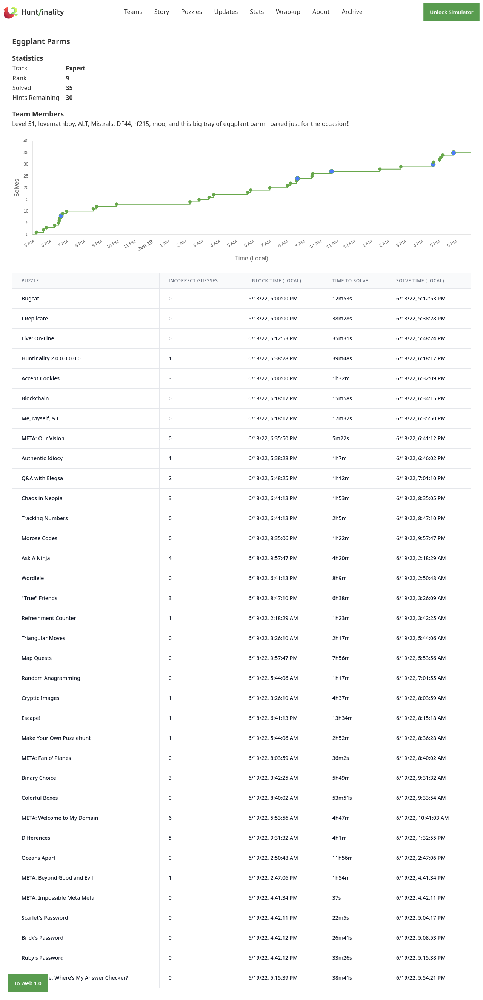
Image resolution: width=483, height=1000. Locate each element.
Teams (133, 12)
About (320, 12)
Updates (226, 12)
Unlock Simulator (451, 11)
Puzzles (191, 12)
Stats (257, 12)
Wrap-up (288, 12)
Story (161, 12)
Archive (351, 12)
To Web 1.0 (28, 983)
